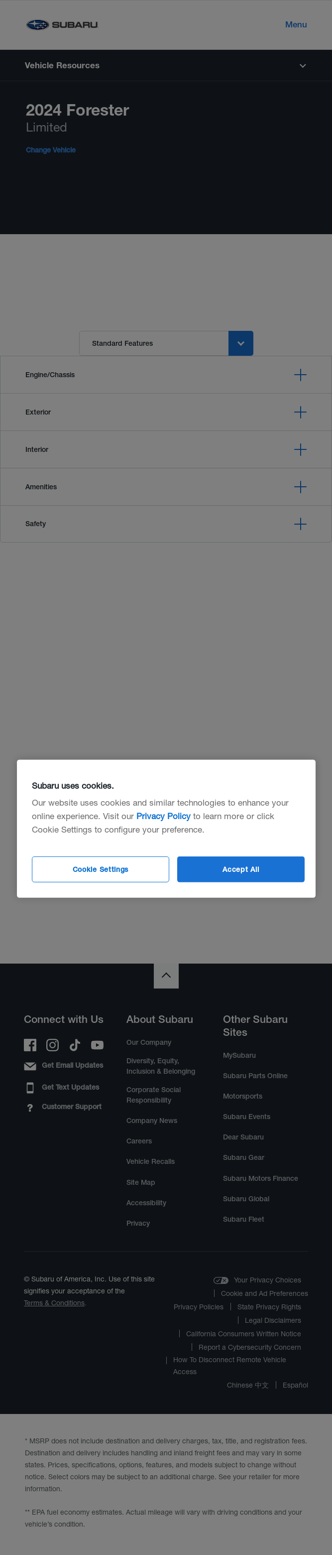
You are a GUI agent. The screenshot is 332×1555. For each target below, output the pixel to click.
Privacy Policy (163, 816)
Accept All (240, 869)
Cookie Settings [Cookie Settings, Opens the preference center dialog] (101, 869)
